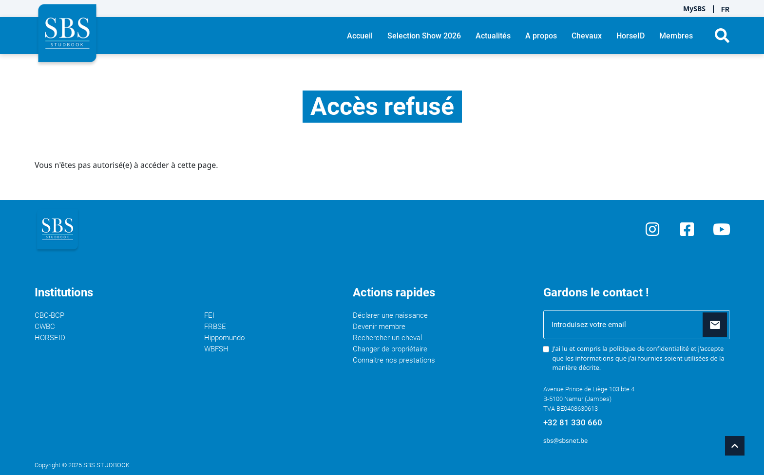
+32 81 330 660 (572, 422)
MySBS (694, 8)
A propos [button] (541, 35)
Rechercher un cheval (387, 337)
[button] (722, 35)
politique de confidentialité (648, 348)
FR (725, 9)
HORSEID (50, 337)
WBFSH (216, 349)
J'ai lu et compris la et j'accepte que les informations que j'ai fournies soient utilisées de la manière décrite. (639, 358)
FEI (209, 315)
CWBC (45, 326)
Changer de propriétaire (390, 349)
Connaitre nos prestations (394, 360)
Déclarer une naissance (390, 315)
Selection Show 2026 (424, 35)
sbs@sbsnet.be (565, 440)
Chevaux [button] (587, 35)
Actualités (493, 35)
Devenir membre (379, 326)
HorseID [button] (630, 35)
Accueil (360, 35)
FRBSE (215, 326)
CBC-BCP (49, 315)
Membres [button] (676, 35)
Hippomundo (224, 337)
